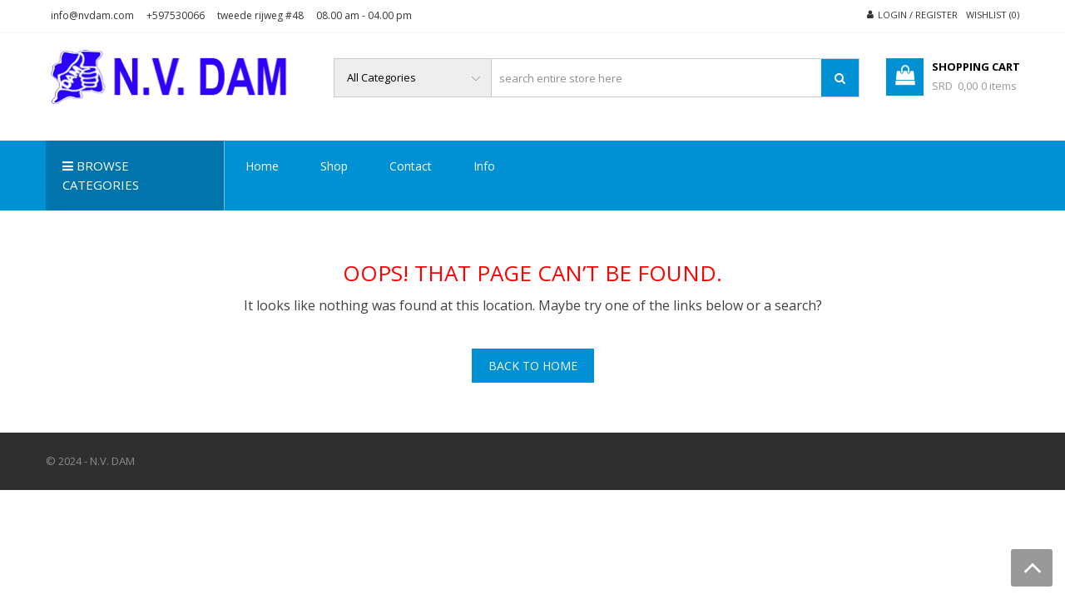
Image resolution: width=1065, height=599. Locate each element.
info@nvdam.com (92, 15)
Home (262, 166)
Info (484, 166)
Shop (334, 166)
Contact (410, 166)
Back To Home (532, 366)
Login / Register (918, 14)
